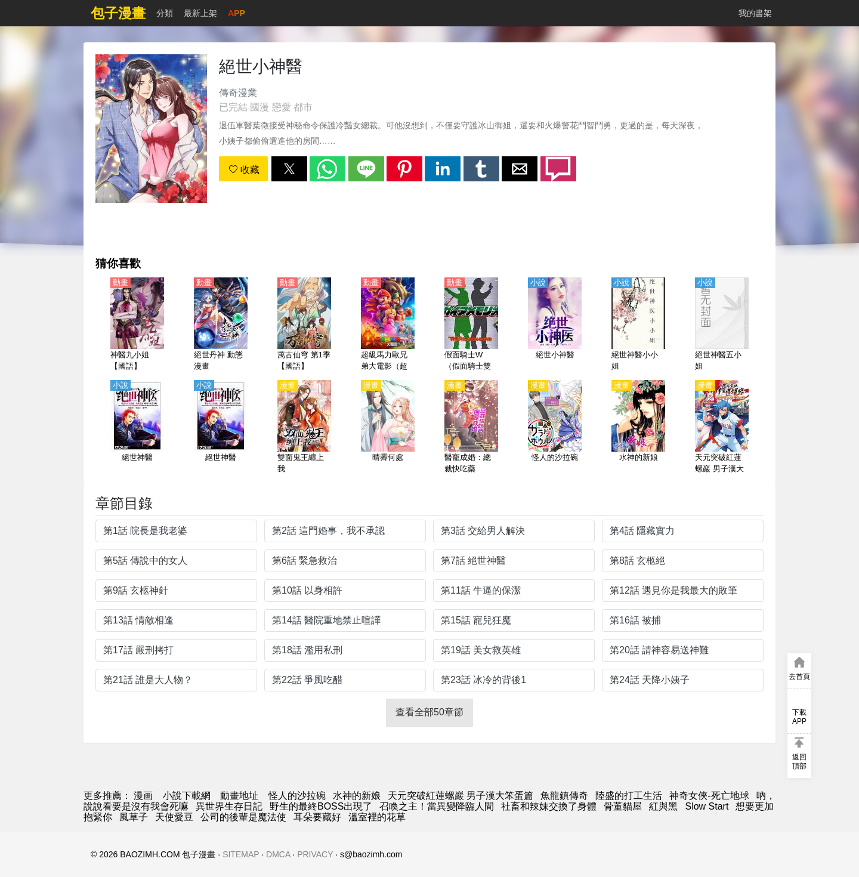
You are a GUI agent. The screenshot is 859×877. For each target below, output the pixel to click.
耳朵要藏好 (317, 817)
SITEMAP (241, 854)
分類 (164, 13)
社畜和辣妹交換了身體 (549, 806)
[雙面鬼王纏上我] (304, 427)
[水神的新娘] (638, 427)
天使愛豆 (174, 817)
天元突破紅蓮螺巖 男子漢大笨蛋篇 (460, 795)
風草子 (133, 817)
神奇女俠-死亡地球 (709, 795)
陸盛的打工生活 (628, 795)
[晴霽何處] (388, 427)
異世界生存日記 (229, 806)
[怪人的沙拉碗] (555, 427)
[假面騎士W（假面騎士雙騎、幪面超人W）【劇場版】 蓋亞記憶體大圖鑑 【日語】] (471, 325)
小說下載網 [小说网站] (187, 795)
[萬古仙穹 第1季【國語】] (304, 325)
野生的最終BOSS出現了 (321, 806)
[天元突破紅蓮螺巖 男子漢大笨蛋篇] (722, 427)
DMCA (278, 854)
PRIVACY (315, 854)
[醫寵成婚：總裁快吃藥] (471, 427)
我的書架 (755, 13)
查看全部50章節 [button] (429, 712)
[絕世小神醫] (555, 325)
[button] (289, 168)
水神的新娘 (357, 795)
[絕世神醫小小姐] (638, 325)
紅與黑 (663, 806)
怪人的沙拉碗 (297, 795)
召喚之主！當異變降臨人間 (436, 806)
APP (236, 13)
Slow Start (706, 806)
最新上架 (200, 13)
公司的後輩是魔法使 (243, 817)
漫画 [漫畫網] (143, 795)
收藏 (243, 170)
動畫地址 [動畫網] (239, 795)
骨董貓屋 (623, 806)
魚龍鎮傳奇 (564, 795)
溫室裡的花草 (377, 817)
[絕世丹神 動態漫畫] (221, 325)
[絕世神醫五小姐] (722, 325)
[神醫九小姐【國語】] (137, 325)
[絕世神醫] (137, 427)
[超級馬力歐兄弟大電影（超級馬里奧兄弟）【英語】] (388, 325)
